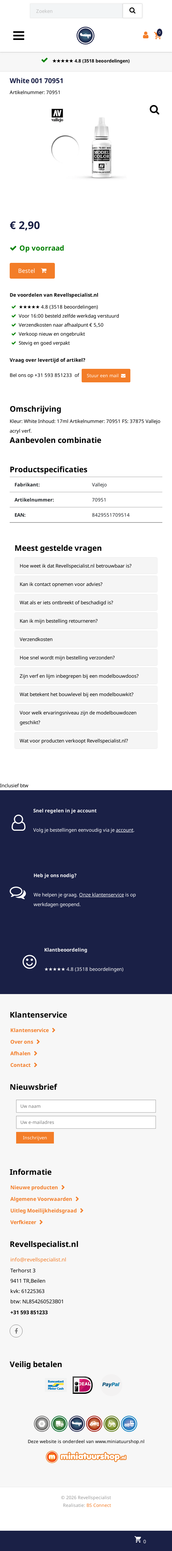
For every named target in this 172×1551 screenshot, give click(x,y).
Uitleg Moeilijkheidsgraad (43, 1210)
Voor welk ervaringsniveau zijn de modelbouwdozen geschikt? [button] (78, 717)
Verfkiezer (23, 1222)
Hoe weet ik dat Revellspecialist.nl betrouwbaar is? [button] (76, 565)
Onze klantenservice (101, 894)
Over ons (21, 1041)
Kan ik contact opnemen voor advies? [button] (61, 584)
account (124, 830)
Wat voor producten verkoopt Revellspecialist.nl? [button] (74, 740)
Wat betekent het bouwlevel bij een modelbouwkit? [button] (77, 694)
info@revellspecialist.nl (38, 1259)
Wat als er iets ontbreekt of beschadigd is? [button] (66, 602)
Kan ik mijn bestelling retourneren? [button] (59, 621)
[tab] (86, 566)
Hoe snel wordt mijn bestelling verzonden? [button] (67, 657)
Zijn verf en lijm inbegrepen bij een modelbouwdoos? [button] (79, 676)
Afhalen (20, 1053)
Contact (20, 1064)
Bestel (32, 270)
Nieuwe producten (34, 1187)
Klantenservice (29, 1030)
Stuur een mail (106, 375)
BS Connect (98, 1505)
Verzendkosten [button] (36, 639)
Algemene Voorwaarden (41, 1198)
